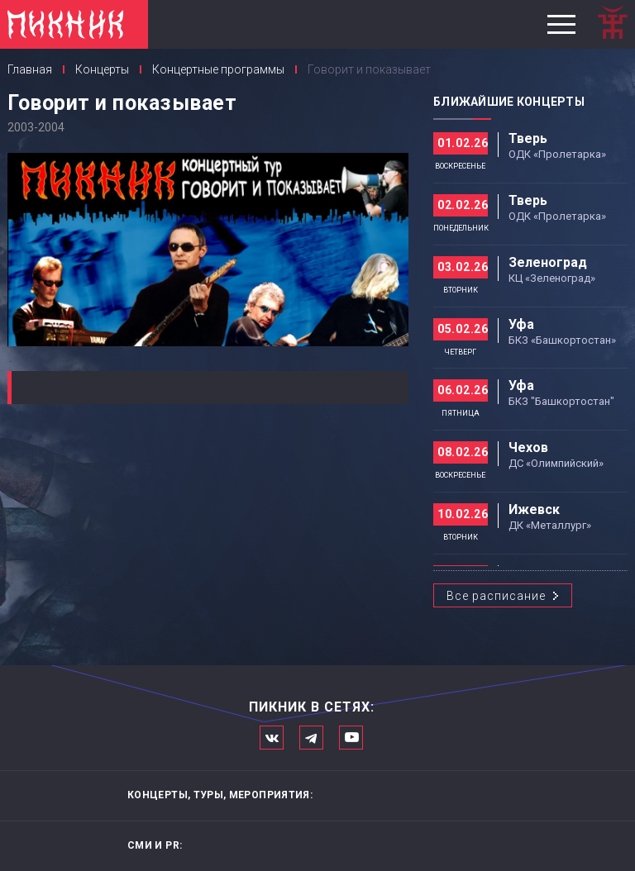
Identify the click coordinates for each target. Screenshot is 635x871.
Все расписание (496, 595)
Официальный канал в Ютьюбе (351, 738)
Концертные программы (218, 69)
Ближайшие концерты (509, 101)
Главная (29, 69)
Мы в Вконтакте (272, 738)
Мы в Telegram (311, 738)
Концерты (102, 69)
